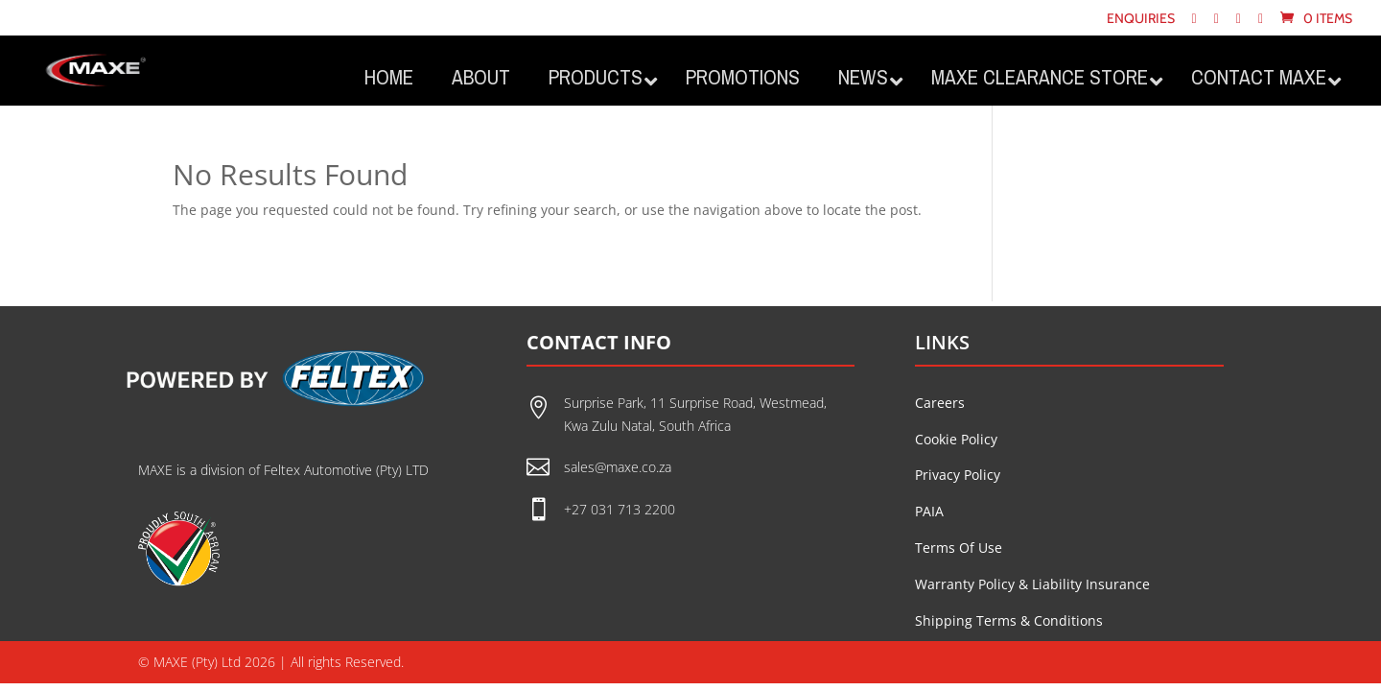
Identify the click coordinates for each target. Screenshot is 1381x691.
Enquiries (1141, 19)
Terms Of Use (958, 547)
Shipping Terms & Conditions (1009, 620)
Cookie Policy (956, 439)
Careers (940, 402)
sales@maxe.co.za (617, 467)
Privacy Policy (957, 474)
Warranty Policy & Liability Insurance (1032, 584)
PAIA (929, 511)
